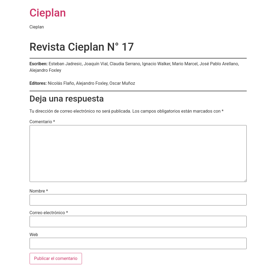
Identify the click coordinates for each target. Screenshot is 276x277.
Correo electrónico (49, 213)
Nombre (39, 191)
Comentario (42, 122)
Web (34, 235)
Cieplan (48, 12)
